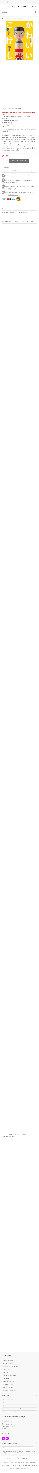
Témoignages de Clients (10, 1366)
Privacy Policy (13, 1462)
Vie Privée (6, 1378)
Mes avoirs (6, 1403)
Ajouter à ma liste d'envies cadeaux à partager (18, 171)
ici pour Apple (15, 151)
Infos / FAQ (6, 1369)
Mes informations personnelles (13, 1409)
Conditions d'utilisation (10, 1375)
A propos (5, 1372)
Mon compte (6, 1395)
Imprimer (6, 168)
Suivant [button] (33, 40)
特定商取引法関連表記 (9, 1390)
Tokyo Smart (14, 1465)
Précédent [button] (6, 40)
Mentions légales (8, 1387)
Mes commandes (8, 1400)
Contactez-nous (8, 1360)
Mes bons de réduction (10, 1412)
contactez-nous (13, 195)
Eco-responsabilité (8, 1384)
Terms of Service (25, 1462)
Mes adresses (7, 1406)
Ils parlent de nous (8, 1381)
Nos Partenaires (8, 1363)
